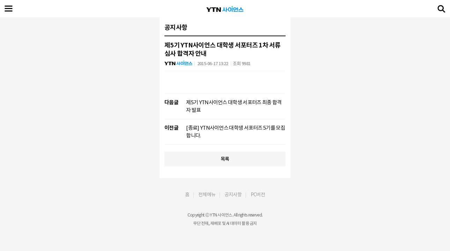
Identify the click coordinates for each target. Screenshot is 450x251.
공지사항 (233, 194)
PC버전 (258, 194)
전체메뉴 (206, 194)
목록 (225, 159)
